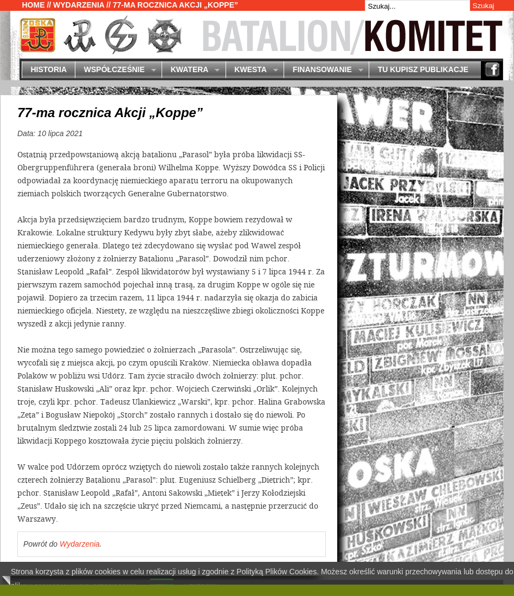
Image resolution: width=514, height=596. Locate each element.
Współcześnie (115, 70)
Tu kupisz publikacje (423, 69)
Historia (48, 69)
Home (33, 5)
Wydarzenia (78, 5)
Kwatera (191, 70)
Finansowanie (323, 70)
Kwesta (252, 70)
